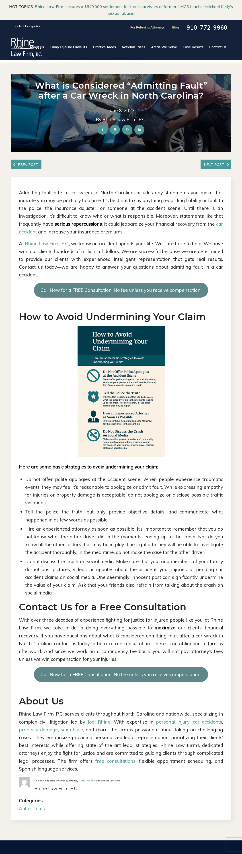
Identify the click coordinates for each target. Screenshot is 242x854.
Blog (175, 27)
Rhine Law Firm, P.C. (47, 243)
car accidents (207, 722)
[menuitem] (19, 47)
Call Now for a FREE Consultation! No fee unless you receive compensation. (121, 290)
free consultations (115, 761)
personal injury (172, 722)
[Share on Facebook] (103, 130)
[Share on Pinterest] (127, 130)
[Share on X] (115, 130)
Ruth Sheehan (87, 780)
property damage (38, 729)
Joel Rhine (99, 722)
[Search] (14, 73)
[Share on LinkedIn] (139, 130)
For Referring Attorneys (147, 27)
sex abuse (72, 729)
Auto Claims (32, 808)
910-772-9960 (207, 27)
